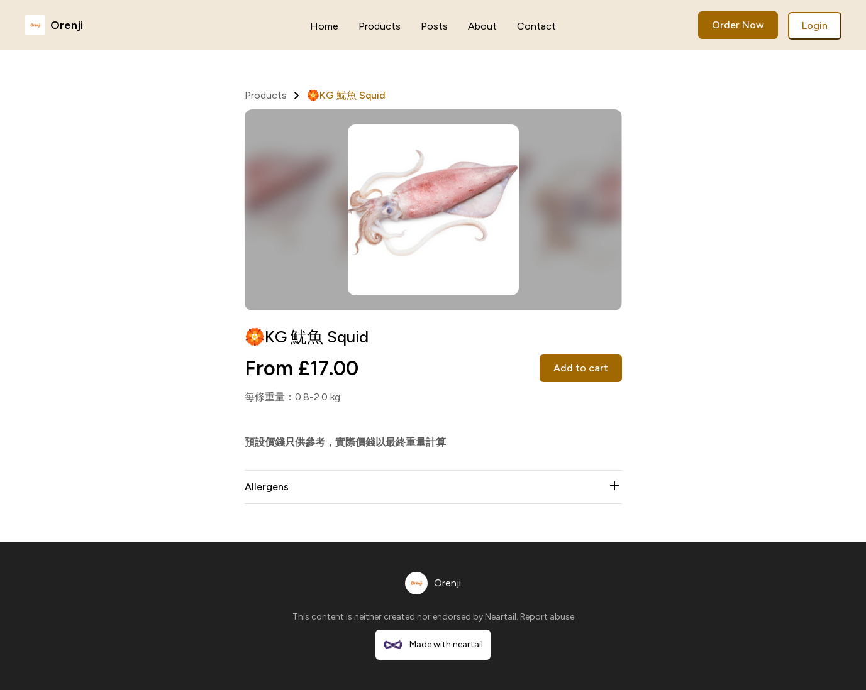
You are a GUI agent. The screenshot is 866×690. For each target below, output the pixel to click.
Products (379, 26)
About (482, 26)
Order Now (738, 25)
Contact (536, 26)
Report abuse (547, 616)
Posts (434, 26)
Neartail (500, 616)
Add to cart (580, 368)
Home (324, 26)
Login (815, 25)
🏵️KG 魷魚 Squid (346, 95)
